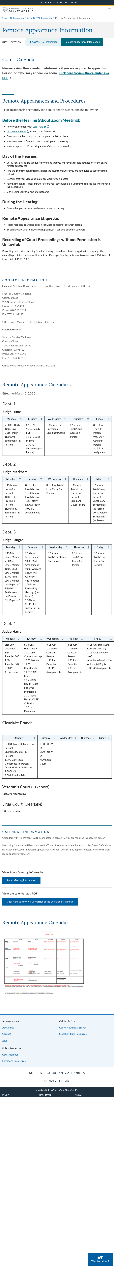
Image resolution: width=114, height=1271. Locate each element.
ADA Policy (8, 1027)
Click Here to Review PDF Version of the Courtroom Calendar (40, 901)
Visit (9, 131)
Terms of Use (45, 1094)
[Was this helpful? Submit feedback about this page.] (100, 1259)
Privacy (5, 1094)
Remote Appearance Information (82, 41)
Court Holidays (10, 1054)
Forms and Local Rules (14, 1060)
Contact (6, 1033)
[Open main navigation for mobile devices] (109, 9)
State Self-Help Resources (73, 1033)
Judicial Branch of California (57, 2)
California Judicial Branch (72, 1027)
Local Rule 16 (39, 126)
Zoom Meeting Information (21, 880)
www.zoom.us (19, 131)
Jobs (4, 1040)
